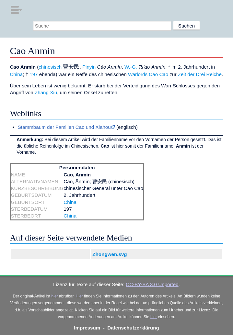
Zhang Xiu (46, 92)
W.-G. (130, 67)
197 (33, 74)
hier (54, 296)
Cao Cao (158, 74)
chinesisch (50, 67)
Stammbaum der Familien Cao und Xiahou (64, 127)
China (16, 74)
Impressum (87, 327)
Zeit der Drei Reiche (200, 74)
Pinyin (89, 67)
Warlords (137, 74)
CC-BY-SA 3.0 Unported (152, 284)
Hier (79, 296)
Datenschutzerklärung (133, 327)
